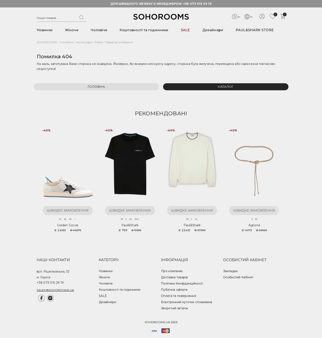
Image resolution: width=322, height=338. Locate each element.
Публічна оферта (174, 290)
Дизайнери (212, 30)
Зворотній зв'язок (174, 308)
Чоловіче (99, 30)
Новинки (45, 30)
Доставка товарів (174, 277)
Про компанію (172, 271)
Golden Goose (68, 225)
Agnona (254, 225)
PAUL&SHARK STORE (255, 30)
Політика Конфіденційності (182, 283)
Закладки (230, 271)
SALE (185, 30)
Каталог (226, 87)
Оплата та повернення (178, 296)
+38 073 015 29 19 (197, 4)
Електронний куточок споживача (186, 302)
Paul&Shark (130, 225)
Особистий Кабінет (238, 277)
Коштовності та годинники (144, 30)
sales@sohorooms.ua (55, 290)
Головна (96, 87)
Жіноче (71, 30)
